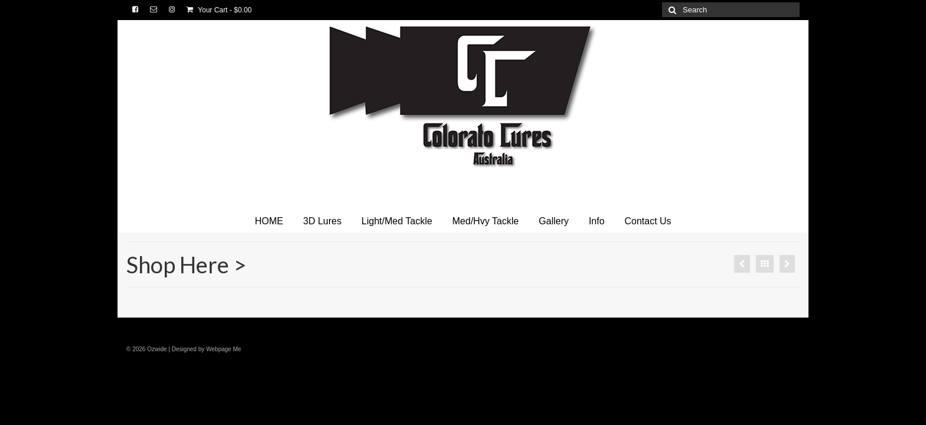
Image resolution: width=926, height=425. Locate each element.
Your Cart (219, 10)
